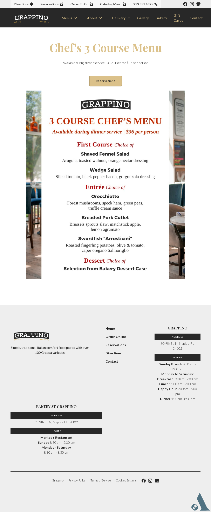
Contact (196, 18)
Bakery (161, 18)
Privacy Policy (77, 480)
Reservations (105, 81)
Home (110, 328)
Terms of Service (100, 480)
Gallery (143, 18)
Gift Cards (178, 17)
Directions (114, 353)
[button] (68, 18)
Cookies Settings (126, 480)
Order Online (116, 337)
